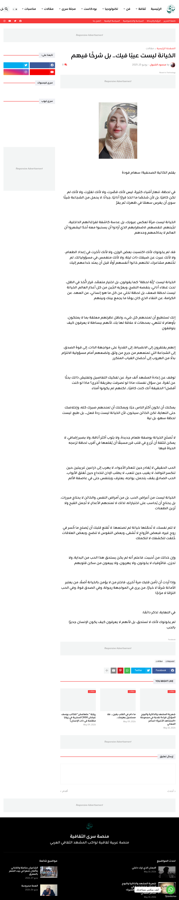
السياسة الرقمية (112, 21)
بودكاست (90, 9)
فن (128, 9)
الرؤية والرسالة (154, 21)
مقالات (49, 9)
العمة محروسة (29, 886)
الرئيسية (156, 9)
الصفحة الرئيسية (166, 48)
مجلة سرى (69, 9)
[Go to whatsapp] (170, 889)
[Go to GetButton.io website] (170, 896)
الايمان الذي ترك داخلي (144, 868)
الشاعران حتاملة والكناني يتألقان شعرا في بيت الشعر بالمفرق (23, 871)
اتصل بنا (97, 21)
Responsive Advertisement (89, 35)
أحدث (170, 791)
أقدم (65, 791)
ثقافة (142, 9)
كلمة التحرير (170, 21)
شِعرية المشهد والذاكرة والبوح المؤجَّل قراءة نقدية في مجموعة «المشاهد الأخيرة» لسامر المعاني (158, 719)
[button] (15, 9)
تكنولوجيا (111, 9)
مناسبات (30, 9)
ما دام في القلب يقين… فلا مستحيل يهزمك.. (121, 716)
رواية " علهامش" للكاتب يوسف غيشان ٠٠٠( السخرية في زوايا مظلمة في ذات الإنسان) (78, 718)
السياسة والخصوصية (133, 21)
